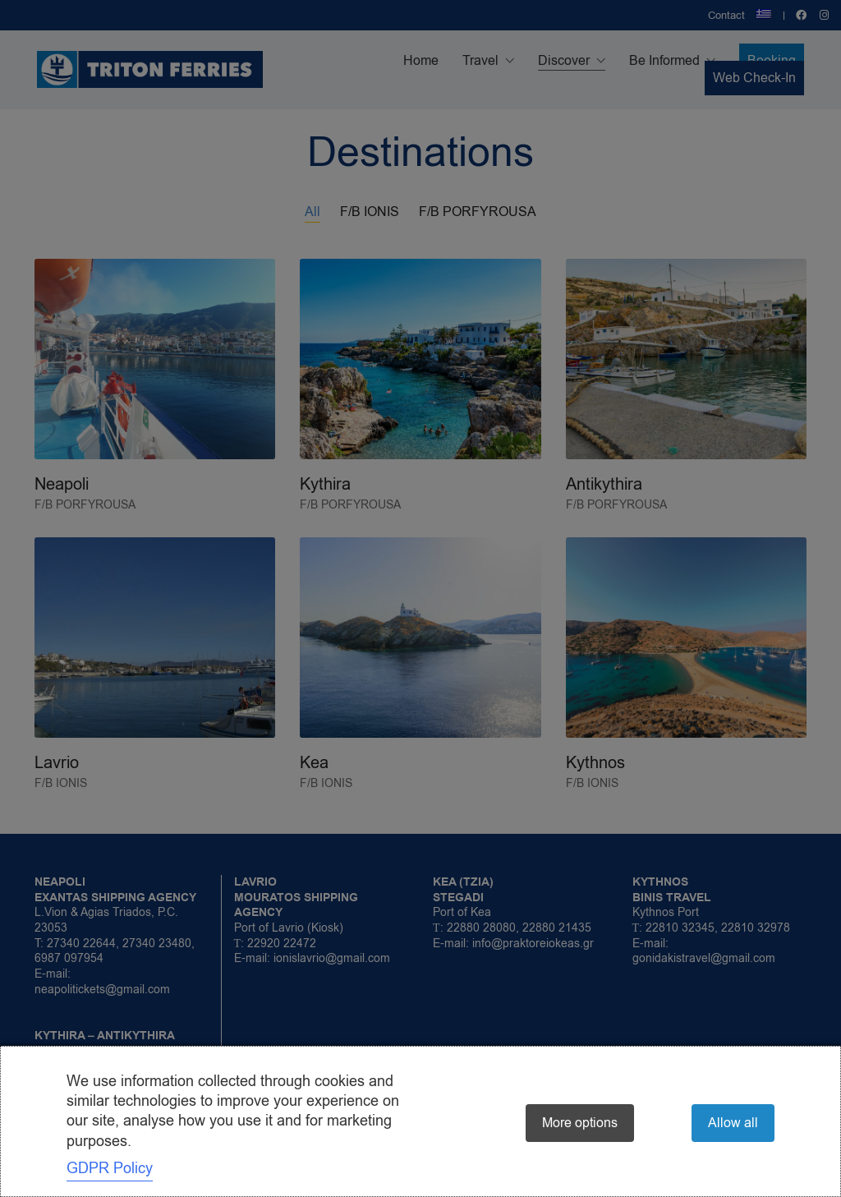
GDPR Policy (110, 1168)
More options (580, 1123)
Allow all (733, 1123)
